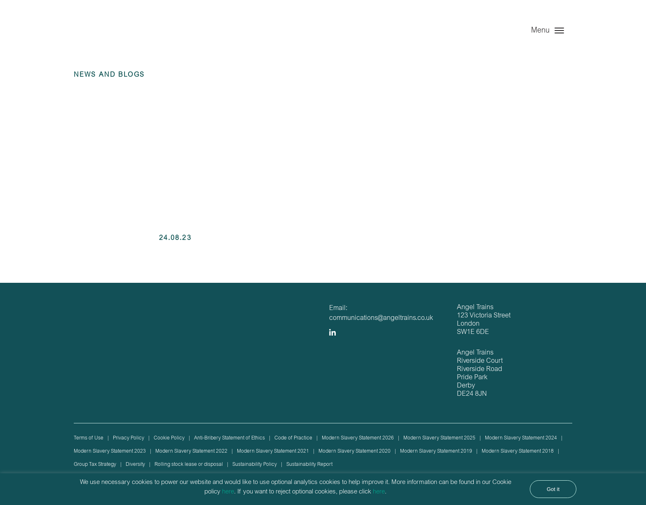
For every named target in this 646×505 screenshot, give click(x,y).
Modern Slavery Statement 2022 (191, 451)
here (228, 492)
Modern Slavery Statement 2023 (110, 451)
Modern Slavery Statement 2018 (518, 451)
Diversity (135, 464)
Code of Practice (293, 438)
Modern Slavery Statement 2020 (354, 451)
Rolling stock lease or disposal (188, 464)
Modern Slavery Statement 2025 (439, 438)
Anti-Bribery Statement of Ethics (229, 438)
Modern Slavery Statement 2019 (436, 451)
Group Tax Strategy (95, 464)
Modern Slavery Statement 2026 (358, 438)
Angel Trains (116, 38)
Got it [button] (553, 489)
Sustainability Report (309, 464)
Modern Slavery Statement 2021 (273, 451)
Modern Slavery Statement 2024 (521, 438)
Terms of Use (88, 438)
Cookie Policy (169, 438)
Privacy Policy (128, 438)
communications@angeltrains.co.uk (381, 318)
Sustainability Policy (254, 464)
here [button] (379, 492)
